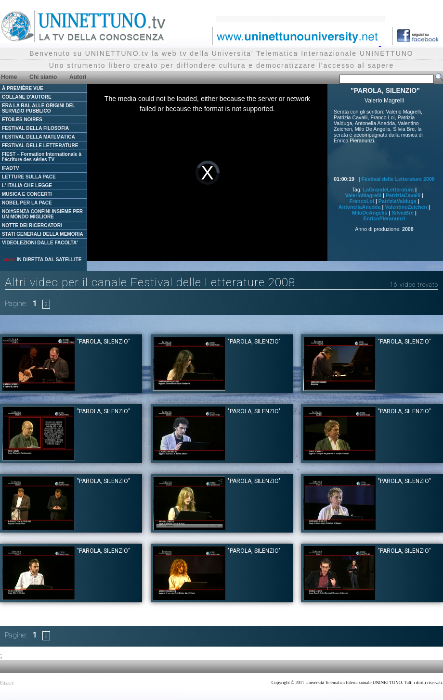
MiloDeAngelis (369, 213)
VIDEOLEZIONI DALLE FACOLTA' (40, 242)
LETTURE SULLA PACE (29, 176)
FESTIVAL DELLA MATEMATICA (38, 137)
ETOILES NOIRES (22, 119)
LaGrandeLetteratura (388, 189)
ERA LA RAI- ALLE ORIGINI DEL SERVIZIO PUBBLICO (38, 108)
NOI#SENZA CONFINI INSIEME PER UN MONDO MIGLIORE (42, 214)
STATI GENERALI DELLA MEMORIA (42, 234)
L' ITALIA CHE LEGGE (27, 185)
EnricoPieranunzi (384, 218)
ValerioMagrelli (363, 195)
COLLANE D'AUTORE (27, 97)
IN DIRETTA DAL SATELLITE (41, 259)
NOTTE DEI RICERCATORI (32, 225)
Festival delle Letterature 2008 (398, 179)
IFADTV (10, 168)
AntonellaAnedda (360, 207)
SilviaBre (402, 213)
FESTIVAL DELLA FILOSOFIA (35, 128)
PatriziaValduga (397, 201)
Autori (77, 77)
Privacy (7, 682)
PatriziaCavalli (403, 195)
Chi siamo (43, 77)
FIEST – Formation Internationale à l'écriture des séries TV (41, 157)
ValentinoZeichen (406, 207)
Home (9, 77)
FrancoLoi (361, 201)
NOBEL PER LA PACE (27, 202)
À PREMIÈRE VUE (22, 88)
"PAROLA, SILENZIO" (103, 341)
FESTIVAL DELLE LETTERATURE (40, 145)
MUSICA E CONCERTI (27, 194)
